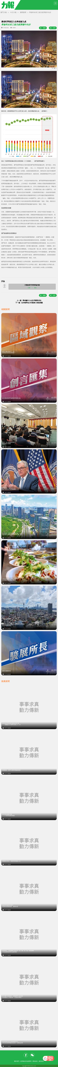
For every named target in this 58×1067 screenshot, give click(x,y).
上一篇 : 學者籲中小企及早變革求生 (29, 300)
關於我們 (16, 1061)
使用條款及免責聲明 (25, 1061)
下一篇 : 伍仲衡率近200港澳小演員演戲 (29, 303)
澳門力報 (3, 12)
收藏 (44, 28)
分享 (54, 28)
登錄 (35, 287)
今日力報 (13, 12)
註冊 (29, 287)
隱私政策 (35, 1061)
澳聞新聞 (23, 12)
